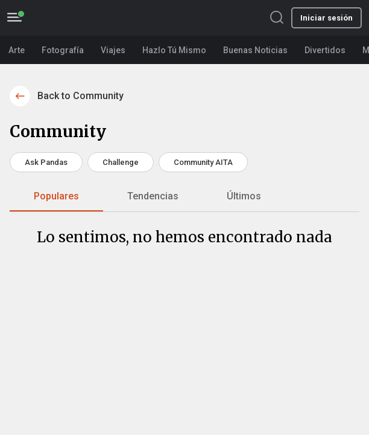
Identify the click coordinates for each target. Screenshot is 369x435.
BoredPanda (76, 18)
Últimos (244, 196)
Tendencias (152, 196)
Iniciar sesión (326, 17)
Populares (56, 196)
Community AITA (203, 162)
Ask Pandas (46, 162)
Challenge (120, 162)
